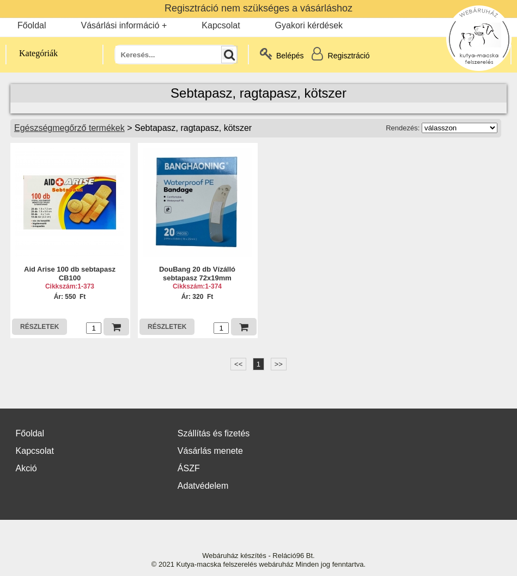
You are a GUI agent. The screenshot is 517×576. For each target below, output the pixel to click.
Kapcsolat (221, 25)
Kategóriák (32, 53)
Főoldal (31, 25)
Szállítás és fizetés (214, 433)
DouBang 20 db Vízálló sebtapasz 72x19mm (197, 273)
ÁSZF (189, 468)
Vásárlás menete (210, 450)
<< (238, 364)
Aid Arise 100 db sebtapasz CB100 (69, 273)
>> (279, 364)
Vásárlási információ (120, 25)
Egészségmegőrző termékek (69, 128)
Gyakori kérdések (309, 25)
